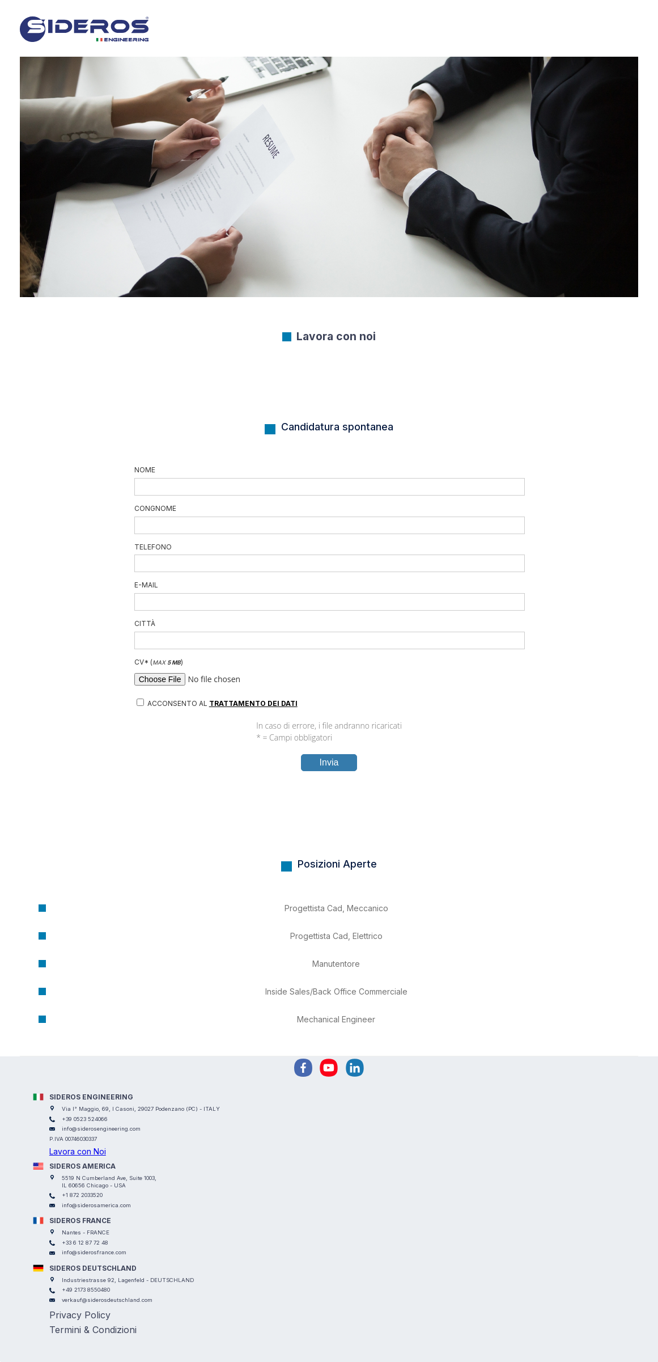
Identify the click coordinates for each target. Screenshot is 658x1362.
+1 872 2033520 (82, 1195)
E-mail (329, 596)
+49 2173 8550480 (86, 1290)
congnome (329, 519)
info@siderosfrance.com (94, 1252)
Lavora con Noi (77, 1151)
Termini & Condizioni (93, 1329)
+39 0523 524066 (85, 1119)
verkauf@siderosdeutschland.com (107, 1300)
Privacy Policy (80, 1315)
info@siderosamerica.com (96, 1205)
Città (329, 634)
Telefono (329, 558)
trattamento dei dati (253, 703)
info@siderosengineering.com (101, 1129)
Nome (329, 481)
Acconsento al (217, 703)
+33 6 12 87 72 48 (85, 1243)
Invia (329, 762)
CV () (329, 673)
